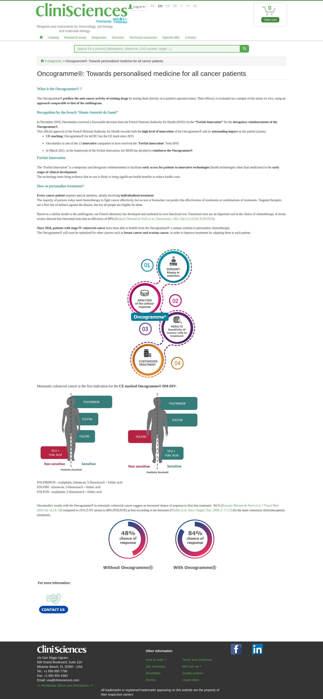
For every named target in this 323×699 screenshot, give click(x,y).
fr (153, 6)
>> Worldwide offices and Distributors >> (65, 685)
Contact (190, 37)
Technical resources (143, 37)
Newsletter (153, 673)
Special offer (171, 37)
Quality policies (192, 673)
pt (188, 6)
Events (150, 680)
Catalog (53, 37)
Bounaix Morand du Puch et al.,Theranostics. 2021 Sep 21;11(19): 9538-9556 (164, 219)
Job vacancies (156, 666)
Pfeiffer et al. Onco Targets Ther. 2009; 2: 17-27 (201, 510)
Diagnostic (99, 37)
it (181, 6)
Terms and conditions (197, 660)
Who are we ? (191, 666)
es (168, 6)
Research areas (75, 37)
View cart (270, 20)
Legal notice (190, 680)
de (175, 6)
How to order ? (156, 660)
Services (118, 37)
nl (195, 6)
